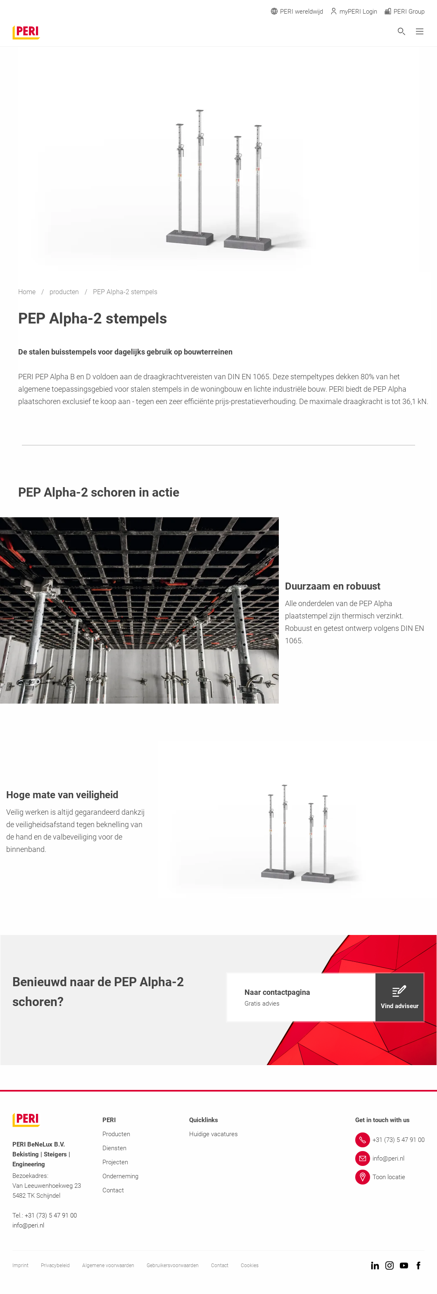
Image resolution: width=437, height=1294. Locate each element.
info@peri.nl (29, 1225)
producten (65, 292)
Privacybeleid (55, 1265)
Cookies (250, 1265)
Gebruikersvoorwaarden (173, 1265)
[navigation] (325, 997)
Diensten (114, 1148)
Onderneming (120, 1176)
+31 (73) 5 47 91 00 (51, 1215)
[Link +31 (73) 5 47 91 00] (390, 1139)
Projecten (115, 1162)
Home (27, 292)
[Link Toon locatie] (390, 1177)
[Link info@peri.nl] (390, 1158)
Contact (113, 1190)
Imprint (20, 1265)
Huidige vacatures (213, 1134)
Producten (116, 1134)
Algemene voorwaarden (108, 1265)
